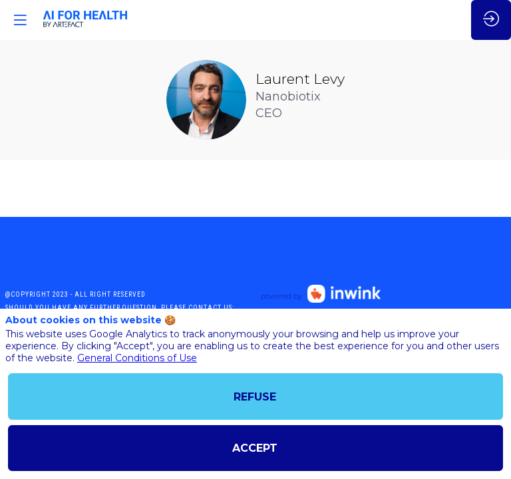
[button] (20, 20)
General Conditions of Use (137, 358)
